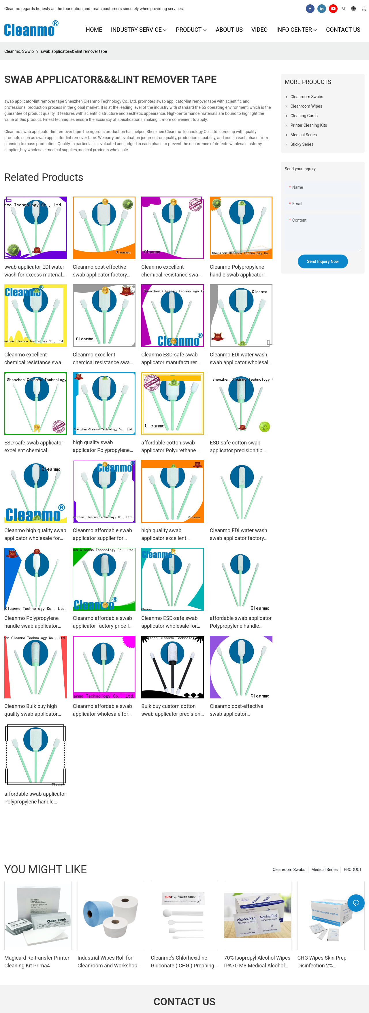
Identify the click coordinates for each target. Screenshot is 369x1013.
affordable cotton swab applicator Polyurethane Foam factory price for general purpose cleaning (170, 447)
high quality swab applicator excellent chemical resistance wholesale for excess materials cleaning (165, 534)
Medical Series (324, 869)
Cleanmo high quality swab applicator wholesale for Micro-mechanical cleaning (35, 534)
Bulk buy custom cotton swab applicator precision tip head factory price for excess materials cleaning (171, 710)
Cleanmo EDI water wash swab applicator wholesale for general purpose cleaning (240, 359)
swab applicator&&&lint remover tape (74, 51)
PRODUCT (353, 869)
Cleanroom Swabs (289, 869)
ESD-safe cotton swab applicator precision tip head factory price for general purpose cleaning (239, 447)
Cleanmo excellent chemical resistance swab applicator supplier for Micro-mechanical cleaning (104, 359)
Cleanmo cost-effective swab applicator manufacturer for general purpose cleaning (238, 710)
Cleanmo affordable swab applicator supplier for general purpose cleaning (102, 534)
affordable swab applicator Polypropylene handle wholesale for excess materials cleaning (241, 622)
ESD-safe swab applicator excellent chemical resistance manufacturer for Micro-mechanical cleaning (33, 447)
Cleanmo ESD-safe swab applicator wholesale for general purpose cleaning (170, 622)
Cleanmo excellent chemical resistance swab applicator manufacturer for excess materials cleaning (171, 271)
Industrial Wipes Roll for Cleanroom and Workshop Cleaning (107, 962)
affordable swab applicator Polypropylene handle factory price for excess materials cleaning (35, 798)
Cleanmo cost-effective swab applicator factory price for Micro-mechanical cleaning (104, 271)
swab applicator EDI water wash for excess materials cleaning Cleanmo (34, 271)
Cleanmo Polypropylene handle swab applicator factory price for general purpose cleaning (31, 622)
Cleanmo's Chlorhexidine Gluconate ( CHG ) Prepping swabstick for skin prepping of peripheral (182, 962)
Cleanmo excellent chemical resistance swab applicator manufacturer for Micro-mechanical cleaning (34, 359)
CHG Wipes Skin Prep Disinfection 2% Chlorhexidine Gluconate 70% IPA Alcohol (330, 962)
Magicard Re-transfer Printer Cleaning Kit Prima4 (36, 962)
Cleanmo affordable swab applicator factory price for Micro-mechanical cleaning (104, 622)
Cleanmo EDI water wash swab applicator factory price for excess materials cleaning (239, 534)
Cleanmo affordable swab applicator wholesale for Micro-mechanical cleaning (104, 710)
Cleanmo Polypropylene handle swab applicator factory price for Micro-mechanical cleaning (237, 271)
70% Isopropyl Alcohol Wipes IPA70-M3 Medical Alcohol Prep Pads (257, 962)
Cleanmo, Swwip (19, 51)
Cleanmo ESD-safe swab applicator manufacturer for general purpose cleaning (169, 359)
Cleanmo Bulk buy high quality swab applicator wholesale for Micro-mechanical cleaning (31, 710)
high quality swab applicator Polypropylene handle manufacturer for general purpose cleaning (102, 446)
